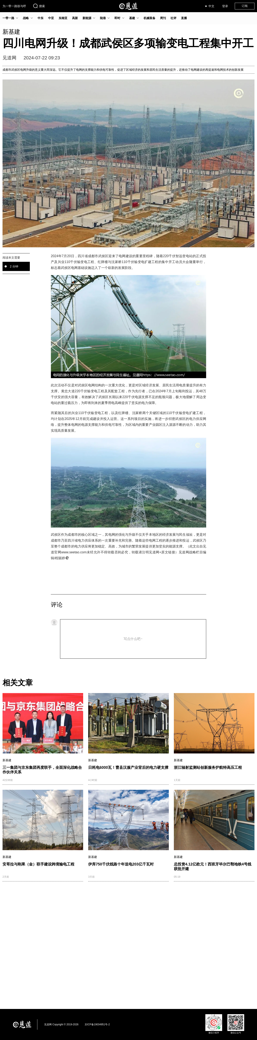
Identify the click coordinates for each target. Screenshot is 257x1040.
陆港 (103, 18)
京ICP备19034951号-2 (97, 1024)
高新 (75, 18)
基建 (132, 18)
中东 (40, 18)
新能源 (87, 18)
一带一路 (8, 18)
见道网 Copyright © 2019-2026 (61, 1024)
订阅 (245, 6)
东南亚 (63, 18)
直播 (184, 18)
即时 (117, 18)
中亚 (51, 18)
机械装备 (149, 18)
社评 (173, 18)
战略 (26, 18)
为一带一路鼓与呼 (14, 6)
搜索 (39, 5)
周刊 (163, 18)
